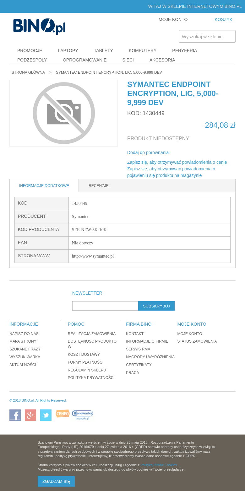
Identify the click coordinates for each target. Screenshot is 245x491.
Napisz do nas (24, 334)
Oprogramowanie (85, 59)
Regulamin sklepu (87, 370)
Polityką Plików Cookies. (159, 465)
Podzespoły (32, 59)
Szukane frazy (25, 349)
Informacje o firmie (147, 341)
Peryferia (184, 50)
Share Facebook (182, 153)
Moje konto (189, 334)
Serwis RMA (138, 349)
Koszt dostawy (84, 354)
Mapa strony (22, 341)
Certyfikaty (139, 365)
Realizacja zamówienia (92, 334)
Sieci (128, 59)
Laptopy (68, 50)
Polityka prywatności (91, 378)
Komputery (142, 50)
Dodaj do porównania (148, 152)
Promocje (29, 50)
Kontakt (135, 334)
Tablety (103, 50)
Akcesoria (162, 59)
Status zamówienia (197, 341)
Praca (132, 373)
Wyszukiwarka (24, 357)
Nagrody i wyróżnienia (150, 357)
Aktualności (22, 365)
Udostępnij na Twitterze (194, 153)
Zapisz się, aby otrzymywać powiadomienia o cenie (177, 162)
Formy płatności (86, 362)
